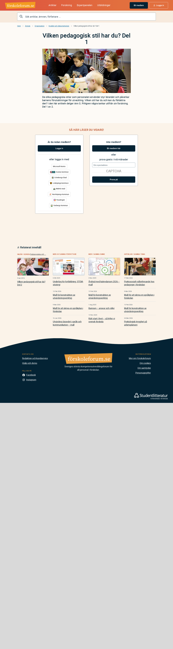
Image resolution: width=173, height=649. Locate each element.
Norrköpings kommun (59, 194)
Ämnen (27, 26)
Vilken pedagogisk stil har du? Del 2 (31, 283)
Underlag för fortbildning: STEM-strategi (68, 283)
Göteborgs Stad (59, 177)
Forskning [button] (66, 5)
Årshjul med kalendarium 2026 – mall (104, 283)
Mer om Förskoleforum (140, 358)
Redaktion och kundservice (35, 358)
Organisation (39, 26)
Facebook (31, 374)
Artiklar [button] (52, 5)
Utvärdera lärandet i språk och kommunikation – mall (67, 323)
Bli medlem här (114, 148)
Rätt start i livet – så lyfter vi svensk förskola (101, 320)
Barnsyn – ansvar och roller (101, 308)
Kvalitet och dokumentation (59, 26)
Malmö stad (59, 188)
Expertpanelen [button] (84, 5)
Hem (19, 26)
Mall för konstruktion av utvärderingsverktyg (64, 296)
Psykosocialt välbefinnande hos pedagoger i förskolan (139, 283)
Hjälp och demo (29, 363)
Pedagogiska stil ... (38, 254)
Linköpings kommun (59, 183)
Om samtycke (144, 367)
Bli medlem (139, 5)
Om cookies (145, 363)
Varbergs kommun (59, 205)
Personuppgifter (143, 372)
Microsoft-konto (59, 166)
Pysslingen (59, 200)
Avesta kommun (59, 172)
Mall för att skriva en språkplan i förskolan (68, 310)
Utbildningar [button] (103, 5)
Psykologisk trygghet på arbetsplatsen (135, 323)
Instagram (31, 379)
